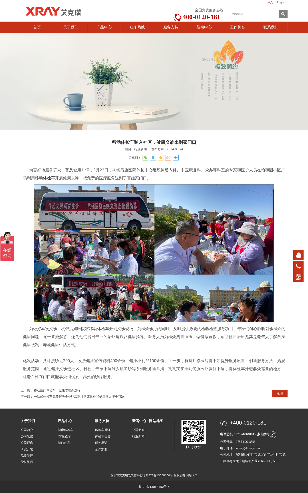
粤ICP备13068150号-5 (154, 487)
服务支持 (170, 27)
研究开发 (27, 449)
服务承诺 (101, 443)
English (281, 2)
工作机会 (237, 27)
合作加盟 (101, 449)
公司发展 (27, 436)
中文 (270, 2)
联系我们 (270, 27)
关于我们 (70, 27)
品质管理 (27, 455)
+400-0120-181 (248, 423)
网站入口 (191, 475)
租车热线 (137, 27)
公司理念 (27, 443)
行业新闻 (138, 436)
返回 (280, 393)
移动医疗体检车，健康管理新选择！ (59, 390)
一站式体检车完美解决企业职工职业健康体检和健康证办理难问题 (79, 396)
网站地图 (156, 421)
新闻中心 (204, 27)
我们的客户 (65, 443)
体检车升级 (103, 430)
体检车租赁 (103, 436)
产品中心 (104, 27)
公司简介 (27, 430)
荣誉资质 (27, 462)
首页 (37, 27)
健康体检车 (65, 430)
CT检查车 (64, 436)
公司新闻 (138, 430)
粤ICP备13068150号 (159, 475)
